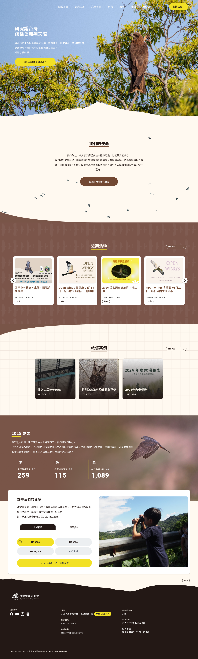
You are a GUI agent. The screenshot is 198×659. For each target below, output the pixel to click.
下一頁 (185, 280)
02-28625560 (68, 623)
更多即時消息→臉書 (99, 181)
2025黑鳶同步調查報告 (35, 62)
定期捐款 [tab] (38, 527)
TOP (186, 580)
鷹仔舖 (146, 6)
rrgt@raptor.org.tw (72, 632)
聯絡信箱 (65, 629)
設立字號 (126, 619)
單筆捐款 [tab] (74, 527)
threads (28, 614)
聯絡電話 (65, 620)
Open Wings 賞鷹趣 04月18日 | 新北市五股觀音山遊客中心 (76, 289)
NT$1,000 (35, 551)
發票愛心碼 (127, 610)
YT (17, 614)
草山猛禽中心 (104, 614)
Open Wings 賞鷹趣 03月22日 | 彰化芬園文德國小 (164, 289)
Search (164, 6)
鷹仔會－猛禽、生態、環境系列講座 (33, 289)
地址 (63, 610)
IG (22, 614)
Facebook (11, 614)
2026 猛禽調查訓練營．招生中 (119, 289)
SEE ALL (176, 247)
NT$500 (73, 542)
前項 (13, 280)
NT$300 (35, 542)
